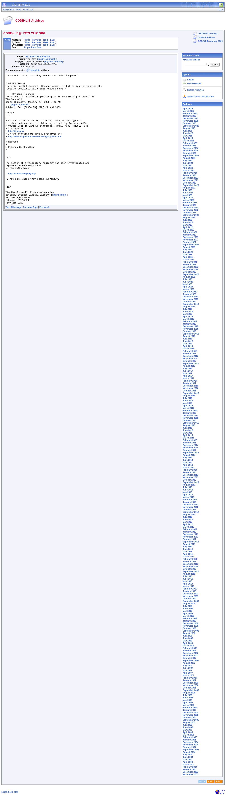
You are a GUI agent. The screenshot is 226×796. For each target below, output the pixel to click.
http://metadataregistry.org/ (22, 194)
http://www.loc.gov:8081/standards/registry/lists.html (34, 149)
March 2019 (188, 319)
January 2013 (189, 502)
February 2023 (190, 202)
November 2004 (190, 744)
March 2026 (188, 111)
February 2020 (190, 291)
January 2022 (189, 235)
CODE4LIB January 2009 (210, 41)
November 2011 (190, 537)
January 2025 (189, 145)
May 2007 (187, 670)
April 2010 (188, 584)
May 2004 (187, 759)
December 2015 (190, 415)
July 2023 (187, 190)
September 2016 (191, 393)
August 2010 (189, 574)
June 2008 (188, 638)
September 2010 (191, 571)
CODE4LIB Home (206, 37)
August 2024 (189, 158)
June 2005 (188, 727)
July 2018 (187, 339)
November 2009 (190, 596)
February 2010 (190, 589)
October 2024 (189, 153)
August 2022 (189, 217)
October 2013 (189, 480)
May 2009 (187, 611)
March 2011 (188, 556)
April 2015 (188, 435)
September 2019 (191, 304)
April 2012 (188, 524)
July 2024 (187, 160)
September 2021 (191, 244)
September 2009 (191, 601)
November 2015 (190, 418)
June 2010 (188, 579)
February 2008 (190, 648)
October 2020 (189, 272)
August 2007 (189, 663)
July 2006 (187, 695)
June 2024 (188, 163)
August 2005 (189, 722)
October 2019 (189, 301)
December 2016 (190, 386)
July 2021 (187, 249)
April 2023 (188, 197)
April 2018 (188, 346)
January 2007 (189, 680)
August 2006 (189, 693)
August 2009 (189, 603)
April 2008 (188, 643)
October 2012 (189, 509)
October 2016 (189, 391)
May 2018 (187, 343)
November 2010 (190, 566)
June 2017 (188, 371)
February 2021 (190, 262)
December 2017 (190, 356)
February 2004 (190, 767)
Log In (190, 80)
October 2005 (189, 717)
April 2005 (188, 732)
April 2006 (188, 702)
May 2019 (187, 314)
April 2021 (188, 257)
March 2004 (188, 764)
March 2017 (188, 378)
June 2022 (188, 222)
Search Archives (191, 55)
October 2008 (189, 628)
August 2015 (189, 425)
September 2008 (191, 631)
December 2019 (190, 296)
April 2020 (188, 287)
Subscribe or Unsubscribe (200, 96)
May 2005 (187, 730)
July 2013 (187, 487)
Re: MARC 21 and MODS (38, 56)
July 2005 (187, 725)
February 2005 (190, 737)
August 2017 (189, 366)
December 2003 (190, 772)
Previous (36, 40)
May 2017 (187, 373)
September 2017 (191, 363)
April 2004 (188, 762)
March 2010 (188, 586)
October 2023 (189, 183)
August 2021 (189, 247)
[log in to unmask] (47, 59)
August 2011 (189, 544)
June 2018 (188, 341)
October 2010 (189, 569)
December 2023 (190, 178)
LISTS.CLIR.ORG (9, 792)
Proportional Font (32, 47)
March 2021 (188, 259)
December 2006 (190, 683)
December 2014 (190, 445)
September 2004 (191, 749)
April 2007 (188, 673)
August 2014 (189, 455)
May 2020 (187, 284)
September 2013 (191, 482)
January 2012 (189, 532)
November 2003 (190, 774)
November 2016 (190, 388)
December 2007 (190, 653)
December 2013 (190, 475)
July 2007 (187, 665)
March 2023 (188, 200)
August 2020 (189, 277)
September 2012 (191, 512)
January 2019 (189, 324)
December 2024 (190, 148)
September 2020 (191, 274)
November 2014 (190, 447)
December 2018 (190, 326)
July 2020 (187, 279)
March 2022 (188, 230)
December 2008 (190, 623)
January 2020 (189, 294)
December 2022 (190, 207)
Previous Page (30, 233)
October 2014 (189, 450)
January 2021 (189, 264)
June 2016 (188, 400)
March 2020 (188, 289)
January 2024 (189, 175)
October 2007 (189, 658)
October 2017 (189, 361)
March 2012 (188, 527)
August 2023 (189, 188)
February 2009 (190, 618)
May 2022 (187, 225)
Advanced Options (191, 60)
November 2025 (190, 121)
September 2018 (191, 334)
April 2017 (188, 376)
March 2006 (188, 705)
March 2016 (188, 408)
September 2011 (191, 542)
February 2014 (190, 470)
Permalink (44, 233)
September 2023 (191, 185)
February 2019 (190, 321)
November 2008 (190, 626)
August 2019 (189, 306)
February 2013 (190, 499)
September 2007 (191, 660)
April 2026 (188, 108)
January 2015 (189, 442)
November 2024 (190, 150)
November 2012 (190, 507)
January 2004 (189, 769)
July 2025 (187, 131)
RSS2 (219, 781)
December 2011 (190, 534)
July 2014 (187, 457)
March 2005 (188, 735)
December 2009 (190, 593)
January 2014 (189, 472)
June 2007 (188, 668)
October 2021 (189, 242)
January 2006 (189, 710)
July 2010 (187, 576)
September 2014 (191, 452)
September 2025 (191, 126)
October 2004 (189, 747)
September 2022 (191, 215)
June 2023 (188, 192)
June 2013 (188, 490)
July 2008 (187, 636)
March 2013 (188, 497)
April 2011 (188, 554)
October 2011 (189, 539)
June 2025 (188, 133)
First (27, 40)
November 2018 (190, 329)
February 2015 (190, 440)
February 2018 (190, 351)
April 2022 (188, 227)
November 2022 (190, 210)
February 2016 (190, 410)
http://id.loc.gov (16, 143)
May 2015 (187, 433)
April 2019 (188, 316)
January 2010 (189, 591)
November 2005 (190, 715)
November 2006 (190, 685)
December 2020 (190, 267)
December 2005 (190, 712)
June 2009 (188, 608)
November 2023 (190, 180)
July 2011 (187, 546)
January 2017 (189, 383)
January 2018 (189, 353)
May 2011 (187, 551)
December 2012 (190, 504)
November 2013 (190, 477)
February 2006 (190, 707)
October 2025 (189, 123)
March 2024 (188, 170)
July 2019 (187, 309)
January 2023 (189, 205)
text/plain (35, 70)
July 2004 (187, 754)
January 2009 (189, 621)
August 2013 (189, 485)
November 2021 (190, 240)
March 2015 (188, 438)
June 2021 (188, 252)
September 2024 (191, 155)
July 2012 (187, 517)
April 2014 (188, 465)
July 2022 (187, 220)
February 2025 (190, 143)
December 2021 (190, 237)
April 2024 (188, 168)
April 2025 (188, 138)
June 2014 (188, 460)
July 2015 (187, 428)
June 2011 (188, 549)
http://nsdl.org (59, 219)
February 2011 (190, 559)
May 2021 (187, 254)
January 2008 (189, 650)
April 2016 (188, 405)
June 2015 (188, 430)
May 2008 (187, 641)
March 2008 (188, 645)
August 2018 (189, 336)
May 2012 (187, 522)
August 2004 (189, 752)
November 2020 (190, 269)
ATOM (202, 781)
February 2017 (190, 381)
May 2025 (187, 136)
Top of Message (13, 233)
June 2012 (188, 519)
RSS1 (210, 781)
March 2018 (188, 348)
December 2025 (190, 118)
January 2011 (189, 561)
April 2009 (188, 613)
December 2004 (190, 742)
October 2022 (189, 212)
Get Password (194, 83)
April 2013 (188, 494)
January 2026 (189, 116)
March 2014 (188, 467)
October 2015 (189, 420)
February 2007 (190, 678)
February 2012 (190, 529)
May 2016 (187, 403)
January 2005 (189, 740)
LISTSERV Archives (208, 33)
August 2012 (189, 514)
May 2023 (187, 195)
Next (45, 40)
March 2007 (188, 675)
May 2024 (187, 165)
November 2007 (190, 655)
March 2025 (188, 141)
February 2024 (190, 173)
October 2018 (189, 331)
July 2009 (187, 606)
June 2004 (188, 757)
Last (52, 40)
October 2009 (189, 598)
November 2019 (190, 299)
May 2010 (187, 581)
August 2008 (189, 633)
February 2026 (190, 113)
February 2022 (190, 232)
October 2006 (189, 688)
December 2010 (190, 564)
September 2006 (191, 690)
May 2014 (187, 462)
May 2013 (187, 492)
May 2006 (187, 700)
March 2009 (188, 616)
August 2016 (189, 395)
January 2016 (189, 413)
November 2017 (190, 358)
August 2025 (189, 128)
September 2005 (191, 720)
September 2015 (191, 423)
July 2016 (187, 398)
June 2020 (188, 282)
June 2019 (188, 311)
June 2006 (188, 697)
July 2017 (187, 368)
